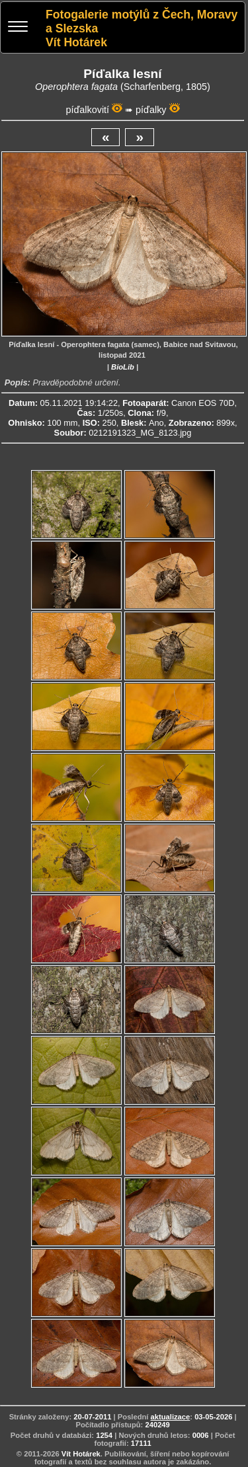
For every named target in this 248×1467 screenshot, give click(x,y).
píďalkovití (87, 109)
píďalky (151, 109)
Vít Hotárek (81, 1454)
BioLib (122, 367)
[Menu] (18, 28)
